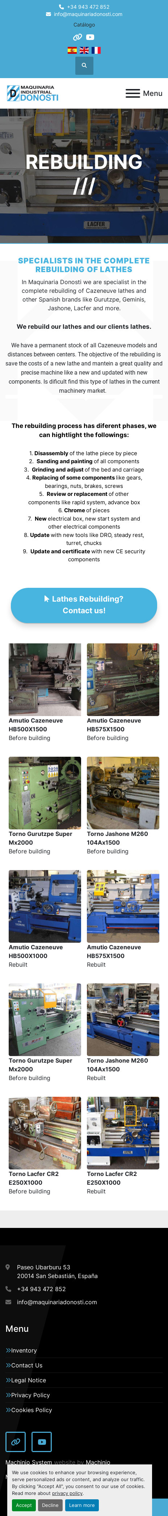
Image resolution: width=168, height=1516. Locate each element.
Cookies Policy (31, 1410)
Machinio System (28, 1462)
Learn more (82, 1505)
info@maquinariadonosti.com (88, 14)
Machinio (98, 1462)
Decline (50, 1505)
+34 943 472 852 (88, 7)
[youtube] (90, 37)
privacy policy (67, 1493)
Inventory (24, 1350)
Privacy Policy (30, 1395)
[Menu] (133, 93)
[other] (78, 37)
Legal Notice (28, 1380)
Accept (24, 1505)
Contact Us (26, 1365)
